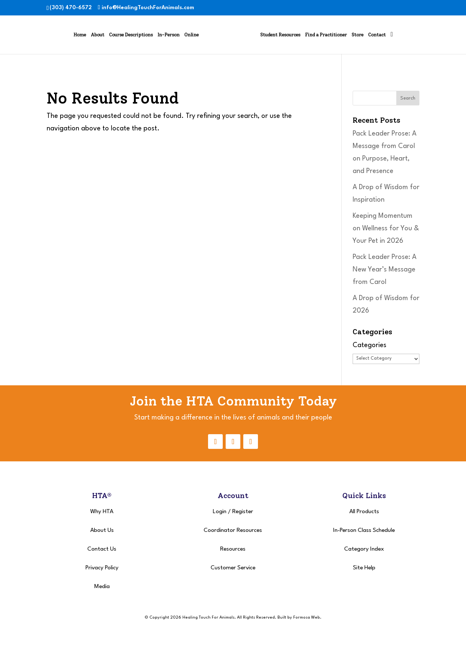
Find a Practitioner (326, 34)
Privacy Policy (102, 568)
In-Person (168, 34)
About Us (102, 530)
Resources (232, 549)
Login (219, 512)
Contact (377, 34)
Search (407, 98)
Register (242, 512)
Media (102, 587)
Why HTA (101, 512)
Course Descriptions (131, 34)
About (97, 34)
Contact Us (101, 549)
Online (191, 34)
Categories (369, 345)
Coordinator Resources (233, 530)
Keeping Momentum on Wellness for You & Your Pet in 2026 (386, 228)
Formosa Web (306, 618)
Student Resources (280, 34)
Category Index (364, 549)
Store (357, 34)
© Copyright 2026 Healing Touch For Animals (189, 618)
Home (79, 34)
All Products (364, 512)
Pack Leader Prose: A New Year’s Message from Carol (384, 269)
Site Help (364, 568)
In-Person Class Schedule (364, 530)
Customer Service (233, 568)
